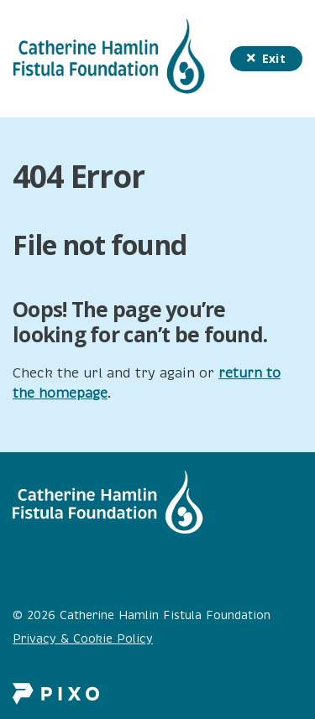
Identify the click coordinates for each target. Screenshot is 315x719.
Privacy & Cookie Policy (83, 639)
